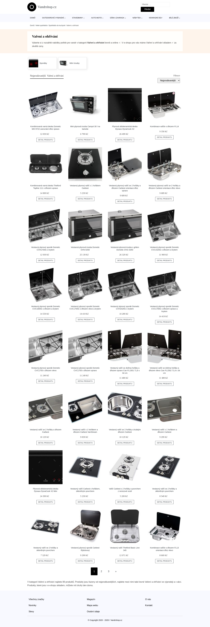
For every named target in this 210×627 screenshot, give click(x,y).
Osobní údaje (93, 611)
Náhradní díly (155, 18)
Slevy (31, 611)
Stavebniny (77, 18)
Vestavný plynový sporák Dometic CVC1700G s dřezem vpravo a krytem (164, 308)
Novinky (32, 605)
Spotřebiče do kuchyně (57, 25)
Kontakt (148, 605)
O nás (148, 599)
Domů (32, 18)
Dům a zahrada (117, 18)
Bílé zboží (174, 18)
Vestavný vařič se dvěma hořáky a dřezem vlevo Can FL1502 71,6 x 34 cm (164, 370)
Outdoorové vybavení (53, 18)
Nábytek (137, 18)
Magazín (91, 599)
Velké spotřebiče (41, 25)
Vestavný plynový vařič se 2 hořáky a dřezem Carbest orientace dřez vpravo (125, 188)
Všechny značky (36, 599)
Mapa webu (92, 605)
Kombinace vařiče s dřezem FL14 (164, 126)
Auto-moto (96, 18)
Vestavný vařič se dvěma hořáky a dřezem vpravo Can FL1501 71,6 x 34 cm (125, 370)
